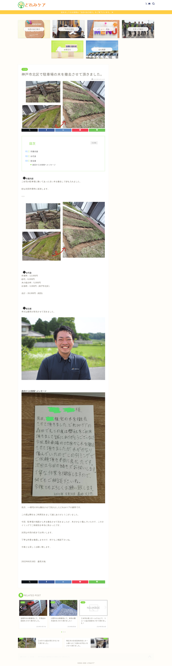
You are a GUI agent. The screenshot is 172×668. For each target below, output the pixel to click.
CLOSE (94, 143)
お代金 (37, 156)
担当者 (37, 161)
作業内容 (38, 151)
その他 (25, 70)
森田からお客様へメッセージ (47, 165)
